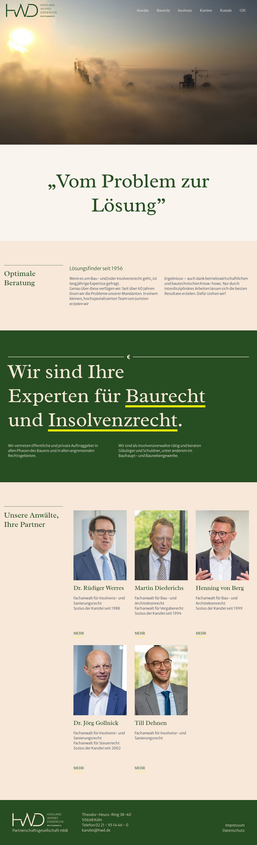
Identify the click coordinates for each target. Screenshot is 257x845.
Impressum (235, 825)
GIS (243, 10)
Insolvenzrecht (112, 419)
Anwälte (143, 10)
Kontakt (226, 10)
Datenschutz (233, 830)
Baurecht (163, 10)
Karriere (206, 10)
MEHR (78, 633)
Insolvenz (185, 10)
